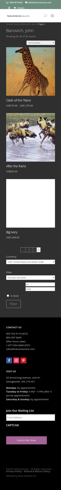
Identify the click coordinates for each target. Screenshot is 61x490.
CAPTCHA (12, 425)
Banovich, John (29, 24)
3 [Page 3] (34, 249)
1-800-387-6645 (15, 2)
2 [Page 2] (31, 249)
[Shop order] (41, 43)
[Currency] (30, 262)
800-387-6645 (14, 337)
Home (9, 24)
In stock (15, 295)
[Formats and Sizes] (30, 277)
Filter (13, 304)
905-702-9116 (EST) (17, 333)
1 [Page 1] (27, 249)
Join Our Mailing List (20, 411)
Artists (17, 24)
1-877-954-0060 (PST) (18, 345)
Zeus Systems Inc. (27, 475)
